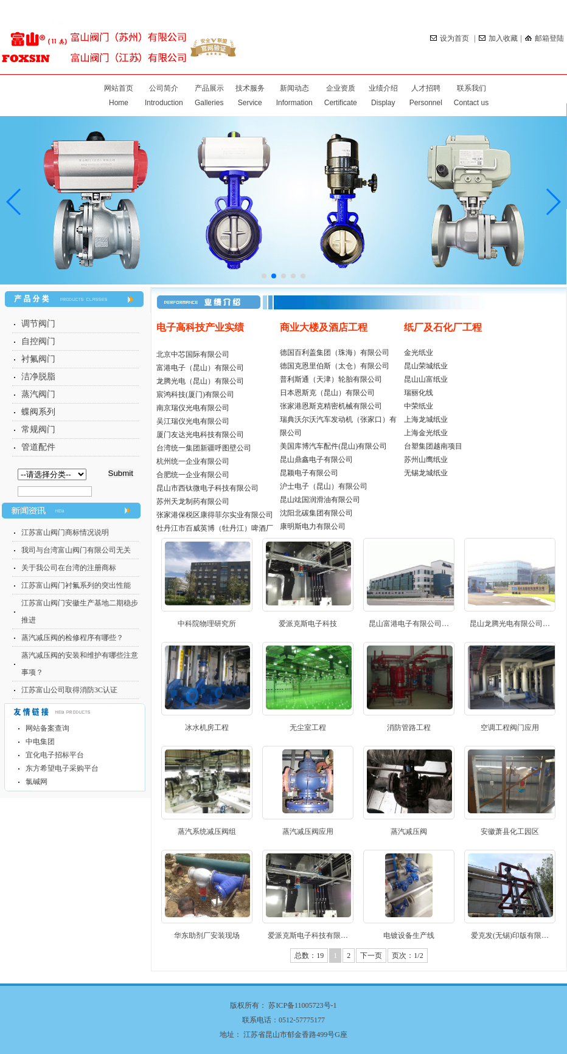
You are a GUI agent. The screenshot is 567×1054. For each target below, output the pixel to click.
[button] (552, 201)
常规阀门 (38, 429)
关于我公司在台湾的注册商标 (68, 567)
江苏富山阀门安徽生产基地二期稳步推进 (79, 611)
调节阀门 (38, 323)
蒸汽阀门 (38, 394)
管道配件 (38, 447)
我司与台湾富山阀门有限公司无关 (76, 550)
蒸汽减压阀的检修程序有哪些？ (72, 637)
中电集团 (40, 741)
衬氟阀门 (38, 358)
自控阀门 (38, 341)
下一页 (371, 955)
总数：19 (309, 955)
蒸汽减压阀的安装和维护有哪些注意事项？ (79, 664)
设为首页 (450, 38)
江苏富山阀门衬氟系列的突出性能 (76, 585)
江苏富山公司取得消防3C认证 (69, 690)
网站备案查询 (47, 728)
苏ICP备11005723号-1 (302, 1005)
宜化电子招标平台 (55, 755)
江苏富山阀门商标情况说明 (65, 532)
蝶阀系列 (38, 411)
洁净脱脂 (38, 376)
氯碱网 (36, 781)
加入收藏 (498, 38)
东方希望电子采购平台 (62, 768)
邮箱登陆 (544, 38)
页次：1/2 (407, 955)
